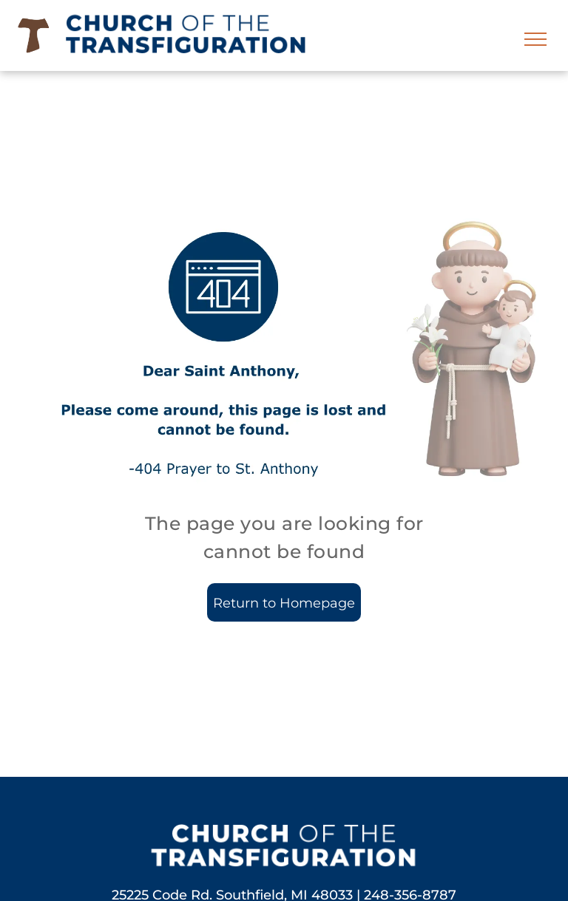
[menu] (535, 39)
